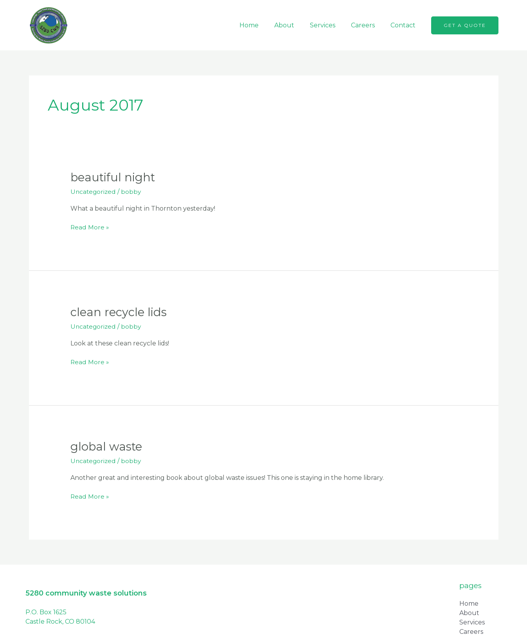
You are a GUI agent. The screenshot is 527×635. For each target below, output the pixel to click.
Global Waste (107, 446)
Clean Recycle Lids (119, 311)
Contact (404, 25)
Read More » (90, 227)
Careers (368, 25)
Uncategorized (93, 191)
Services (330, 25)
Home (263, 25)
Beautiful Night (114, 177)
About (295, 25)
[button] (464, 25)
